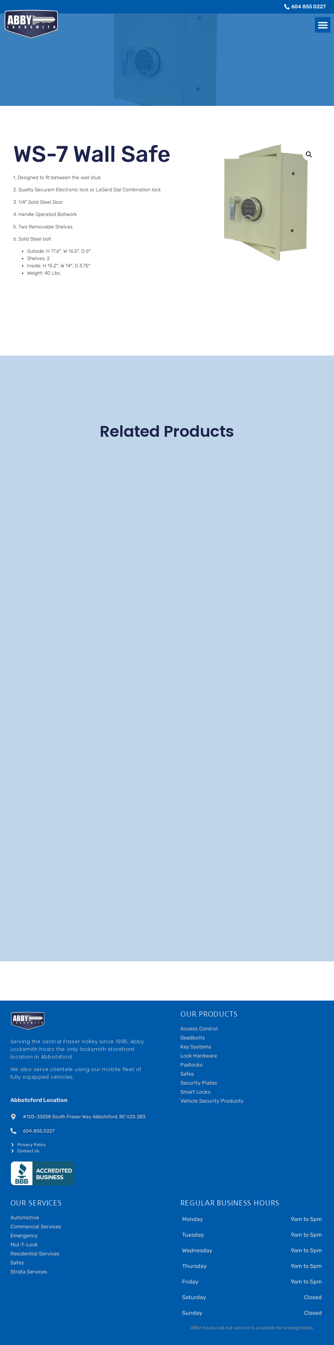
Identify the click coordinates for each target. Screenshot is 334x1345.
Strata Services (28, 1272)
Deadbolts (192, 1038)
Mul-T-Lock (24, 1245)
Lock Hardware (198, 1056)
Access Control (199, 1029)
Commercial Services (35, 1226)
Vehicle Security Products (211, 1101)
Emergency (24, 1236)
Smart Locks (195, 1092)
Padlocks (191, 1065)
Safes (187, 1074)
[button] (323, 25)
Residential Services (34, 1254)
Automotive (24, 1217)
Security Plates (198, 1083)
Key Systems (195, 1047)
